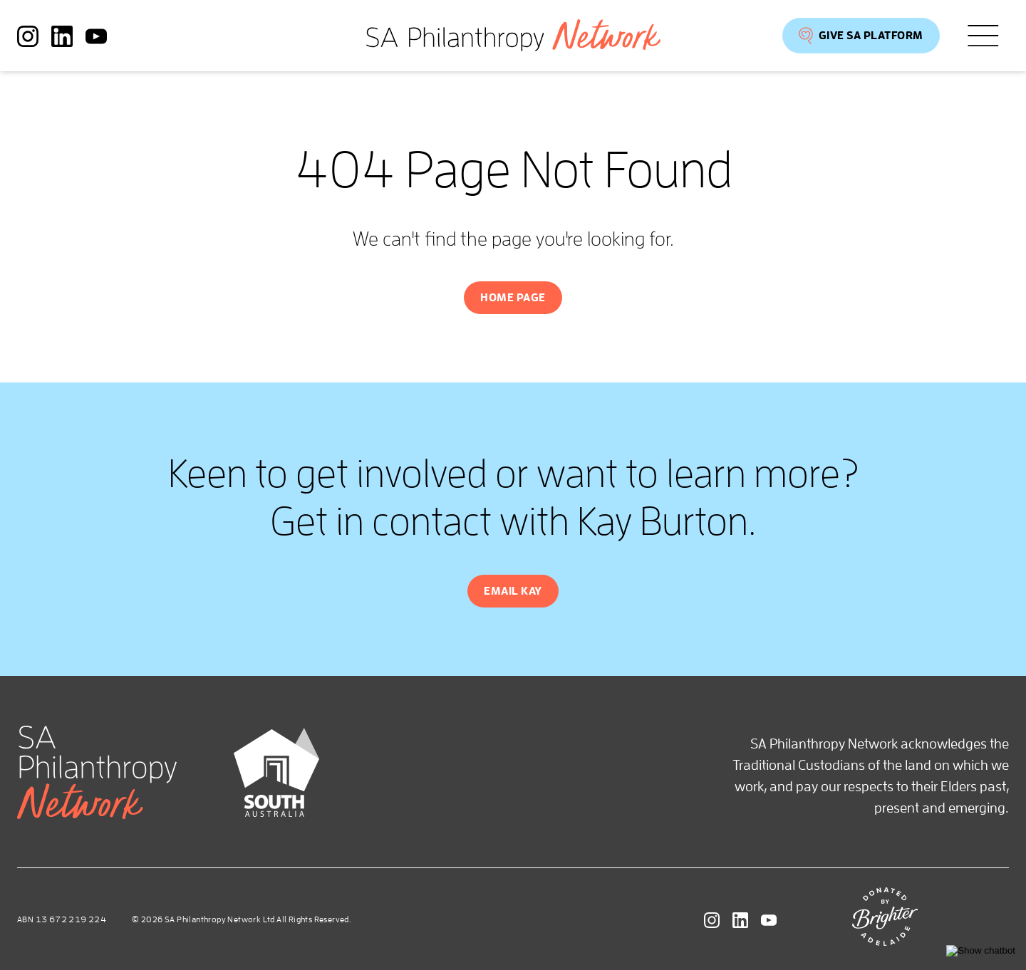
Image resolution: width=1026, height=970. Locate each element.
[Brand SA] (276, 812)
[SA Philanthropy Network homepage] (513, 35)
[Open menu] (983, 36)
